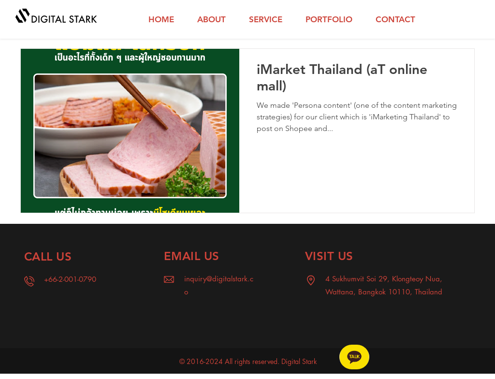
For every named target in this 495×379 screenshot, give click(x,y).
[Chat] (354, 357)
